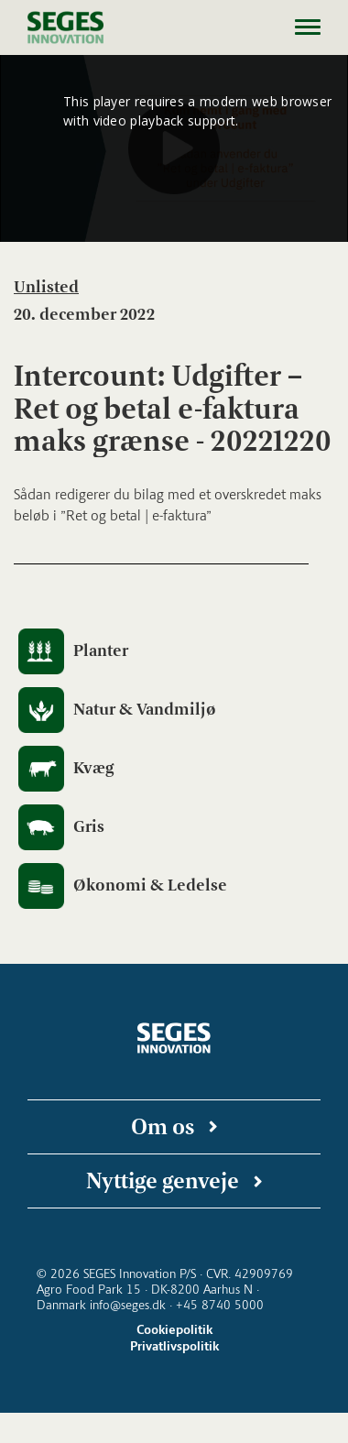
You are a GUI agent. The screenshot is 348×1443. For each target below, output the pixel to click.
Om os (162, 1126)
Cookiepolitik (174, 1330)
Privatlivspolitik (174, 1346)
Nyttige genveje (162, 1180)
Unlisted (46, 287)
